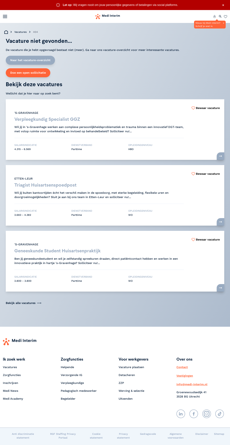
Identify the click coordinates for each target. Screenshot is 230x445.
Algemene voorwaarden (176, 437)
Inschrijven (10, 384)
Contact (182, 368)
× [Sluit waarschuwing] (223, 5)
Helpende (67, 368)
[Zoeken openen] (220, 16)
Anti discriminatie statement (23, 437)
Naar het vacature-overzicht (30, 60)
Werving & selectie (131, 392)
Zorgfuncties (12, 376)
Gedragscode (148, 435)
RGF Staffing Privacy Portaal (63, 437)
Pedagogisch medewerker (79, 392)
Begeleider (68, 399)
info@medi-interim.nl (191, 385)
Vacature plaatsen (131, 368)
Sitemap (219, 435)
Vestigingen (184, 377)
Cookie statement (96, 437)
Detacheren (127, 376)
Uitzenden (126, 399)
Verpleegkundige (72, 384)
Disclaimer (201, 435)
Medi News (10, 392)
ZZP (121, 384)
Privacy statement (123, 437)
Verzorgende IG (71, 376)
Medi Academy (13, 399)
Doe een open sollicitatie (28, 72)
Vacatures (20, 31)
